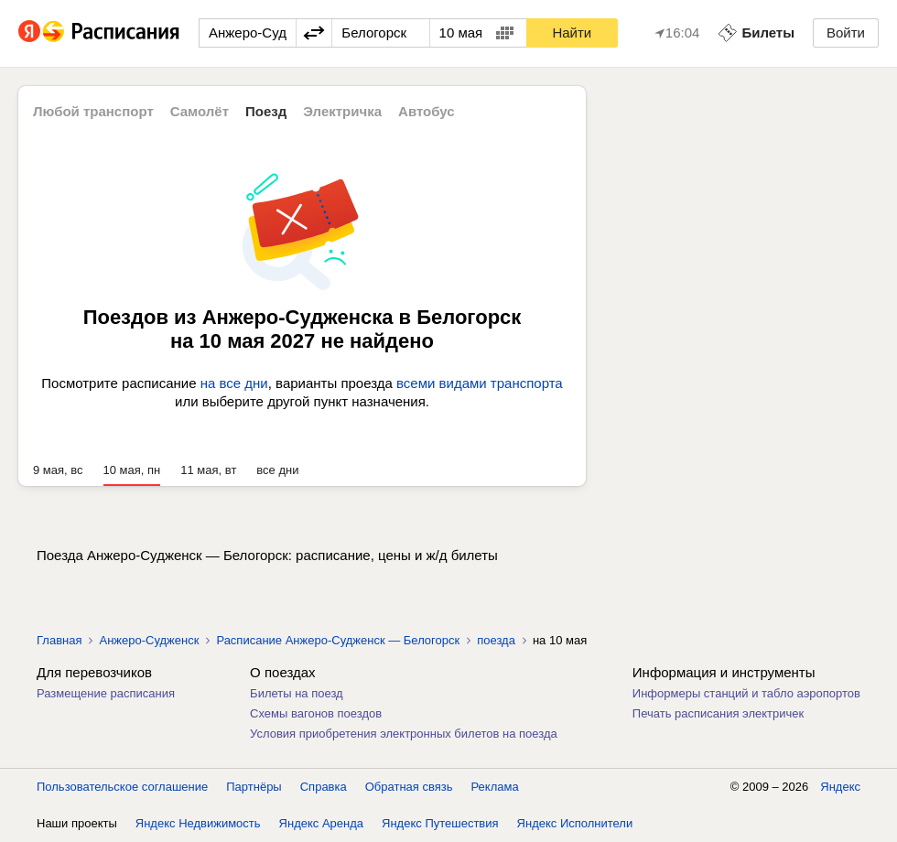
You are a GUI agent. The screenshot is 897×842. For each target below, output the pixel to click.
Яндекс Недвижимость (198, 823)
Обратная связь (409, 786)
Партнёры (253, 786)
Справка (323, 786)
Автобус (426, 111)
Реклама (495, 786)
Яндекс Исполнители (575, 823)
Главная (59, 640)
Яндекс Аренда (321, 823)
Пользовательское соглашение (122, 786)
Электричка (342, 111)
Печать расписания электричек (718, 713)
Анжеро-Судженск (149, 640)
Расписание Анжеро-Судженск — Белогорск (337, 640)
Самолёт (199, 111)
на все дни (234, 383)
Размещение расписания (106, 693)
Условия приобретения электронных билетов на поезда (403, 733)
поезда (496, 640)
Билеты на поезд (296, 693)
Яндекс (840, 786)
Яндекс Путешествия (440, 823)
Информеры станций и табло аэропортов (746, 693)
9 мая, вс (58, 470)
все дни (277, 470)
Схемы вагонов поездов (316, 713)
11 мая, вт (208, 470)
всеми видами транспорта (479, 383)
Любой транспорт (93, 111)
